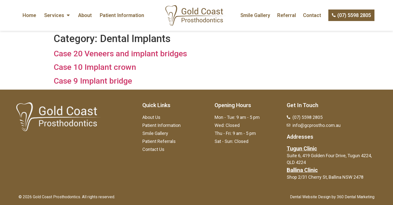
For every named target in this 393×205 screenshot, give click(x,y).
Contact (312, 15)
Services (57, 15)
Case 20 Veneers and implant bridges (120, 53)
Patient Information (122, 15)
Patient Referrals (159, 141)
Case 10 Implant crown (95, 67)
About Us (151, 117)
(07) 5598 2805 (354, 15)
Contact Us (153, 149)
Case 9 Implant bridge (93, 81)
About (85, 15)
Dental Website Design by (313, 196)
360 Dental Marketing (355, 196)
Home (29, 15)
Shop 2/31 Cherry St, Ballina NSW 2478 (325, 177)
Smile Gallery (255, 15)
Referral (286, 15)
